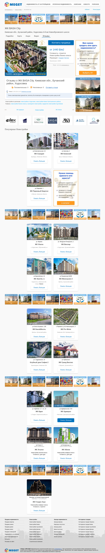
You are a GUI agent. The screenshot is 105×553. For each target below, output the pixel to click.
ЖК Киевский (65, 152)
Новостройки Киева (34, 523)
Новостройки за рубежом (36, 537)
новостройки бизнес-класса (19, 102)
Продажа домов (9, 525)
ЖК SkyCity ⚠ (39, 277)
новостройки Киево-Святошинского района (48, 100)
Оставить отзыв (52, 86)
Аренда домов (58, 525)
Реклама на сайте (9, 540)
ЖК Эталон (39, 448)
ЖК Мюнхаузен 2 (65, 277)
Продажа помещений (10, 530)
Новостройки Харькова (35, 533)
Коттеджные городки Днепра (86, 528)
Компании (77, 4)
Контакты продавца (61, 41)
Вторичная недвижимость (62, 4)
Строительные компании (35, 540)
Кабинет (87, 9)
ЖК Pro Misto (66, 328)
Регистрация (96, 9)
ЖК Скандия (39, 152)
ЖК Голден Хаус (39, 501)
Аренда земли (57, 530)
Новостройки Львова (34, 535)
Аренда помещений (59, 533)
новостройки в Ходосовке (28, 100)
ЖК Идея (39, 410)
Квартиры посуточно (59, 523)
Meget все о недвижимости (12, 549)
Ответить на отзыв (26, 90)
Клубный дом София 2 (39, 361)
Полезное (95, 4)
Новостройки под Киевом (36, 525)
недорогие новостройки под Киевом (52, 102)
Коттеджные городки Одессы (86, 530)
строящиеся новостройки (34, 102)
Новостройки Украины (35, 520)
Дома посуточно (58, 528)
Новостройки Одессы (35, 530)
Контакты (7, 537)
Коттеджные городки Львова (86, 535)
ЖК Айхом (59, 108)
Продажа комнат (9, 523)
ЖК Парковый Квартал (39, 190)
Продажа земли (9, 528)
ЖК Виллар (65, 243)
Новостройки (18, 9)
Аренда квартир (58, 520)
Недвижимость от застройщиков (38, 4)
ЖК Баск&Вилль (39, 328)
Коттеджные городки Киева (86, 523)
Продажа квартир (9, 520)
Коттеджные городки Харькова (87, 533)
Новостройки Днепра (34, 528)
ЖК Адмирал (20, 108)
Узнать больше (39, 160)
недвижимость (65, 63)
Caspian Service (64, 57)
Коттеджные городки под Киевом (87, 525)
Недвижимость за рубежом (12, 533)
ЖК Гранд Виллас (66, 361)
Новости (86, 4)
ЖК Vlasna (39, 243)
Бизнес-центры (58, 535)
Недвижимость (9, 9)
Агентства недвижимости (11, 535)
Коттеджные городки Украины (86, 520)
